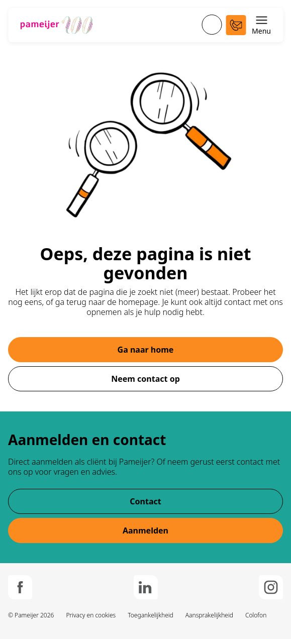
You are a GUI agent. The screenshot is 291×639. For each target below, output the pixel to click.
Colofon (255, 615)
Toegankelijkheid (150, 615)
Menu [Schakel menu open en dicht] (261, 25)
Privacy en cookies (91, 615)
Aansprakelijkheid (209, 615)
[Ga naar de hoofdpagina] (56, 25)
